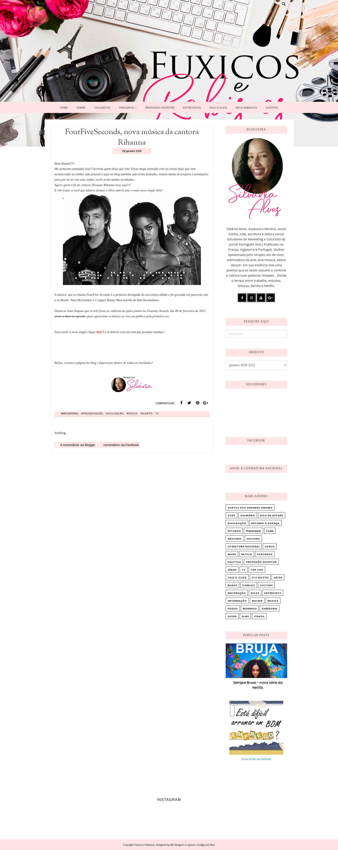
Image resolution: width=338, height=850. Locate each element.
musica (132, 413)
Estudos (234, 531)
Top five (256, 569)
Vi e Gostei (260, 577)
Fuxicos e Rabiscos (145, 844)
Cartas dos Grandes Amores (250, 507)
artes (278, 577)
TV (157, 413)
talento (146, 413)
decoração (237, 593)
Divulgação (115, 413)
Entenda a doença (265, 523)
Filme (270, 531)
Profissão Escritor (261, 562)
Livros (270, 546)
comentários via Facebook (118, 445)
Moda (232, 554)
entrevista (272, 593)
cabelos (248, 585)
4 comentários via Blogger (75, 445)
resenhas (250, 608)
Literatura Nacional (244, 546)
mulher (257, 601)
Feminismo (253, 531)
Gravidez (235, 538)
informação (237, 601)
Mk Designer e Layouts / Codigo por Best (192, 844)
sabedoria (269, 608)
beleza (232, 585)
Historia (253, 538)
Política (234, 562)
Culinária (247, 515)
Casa (231, 515)
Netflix (246, 554)
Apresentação (92, 413)
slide (245, 616)
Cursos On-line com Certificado (256, 759)
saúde (232, 616)
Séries (232, 569)
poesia (233, 608)
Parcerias (264, 554)
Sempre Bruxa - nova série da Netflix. (258, 685)
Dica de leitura (271, 515)
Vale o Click (237, 577)
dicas (255, 593)
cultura (266, 585)
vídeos (259, 616)
